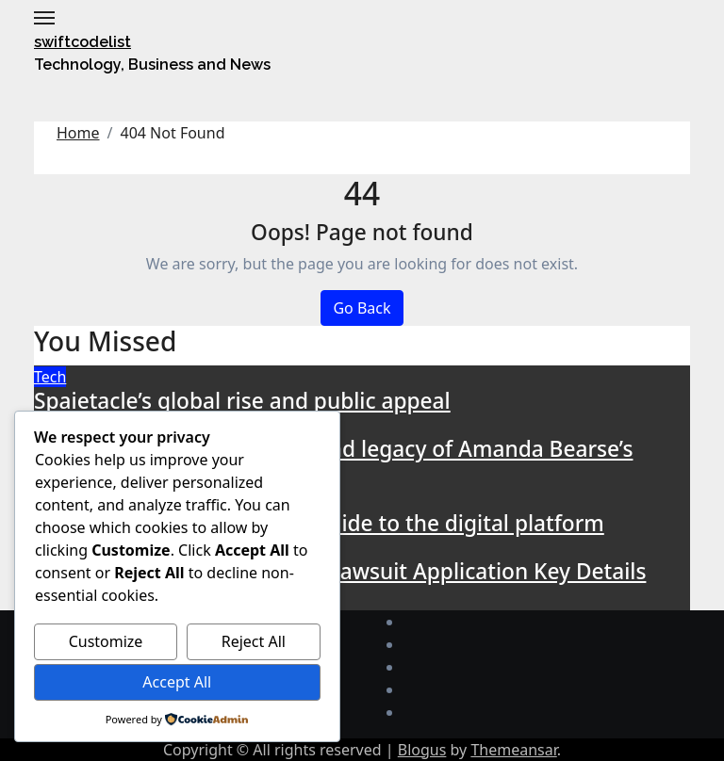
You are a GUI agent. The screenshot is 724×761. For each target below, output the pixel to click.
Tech (50, 376)
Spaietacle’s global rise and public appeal (242, 400)
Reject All (254, 641)
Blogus (422, 749)
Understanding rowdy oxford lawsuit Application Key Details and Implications (340, 584)
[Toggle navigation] (44, 17)
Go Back (361, 308)
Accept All (176, 682)
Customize (106, 641)
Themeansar (513, 749)
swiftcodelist (82, 42)
